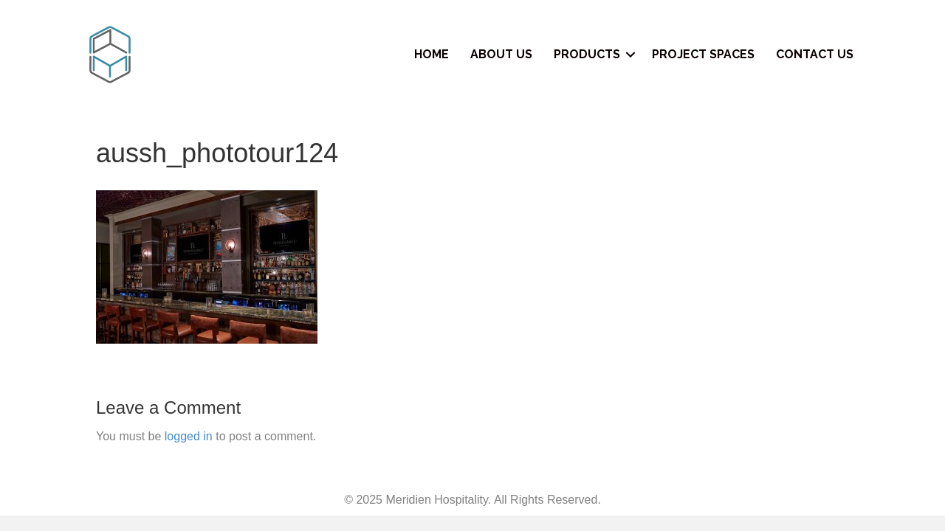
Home (431, 54)
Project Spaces (703, 54)
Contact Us (814, 54)
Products (587, 54)
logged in (189, 436)
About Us (501, 54)
